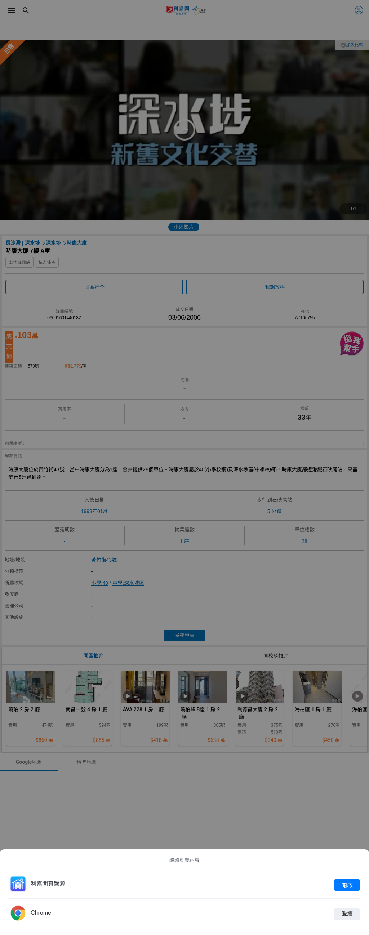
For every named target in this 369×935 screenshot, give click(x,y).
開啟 (347, 885)
